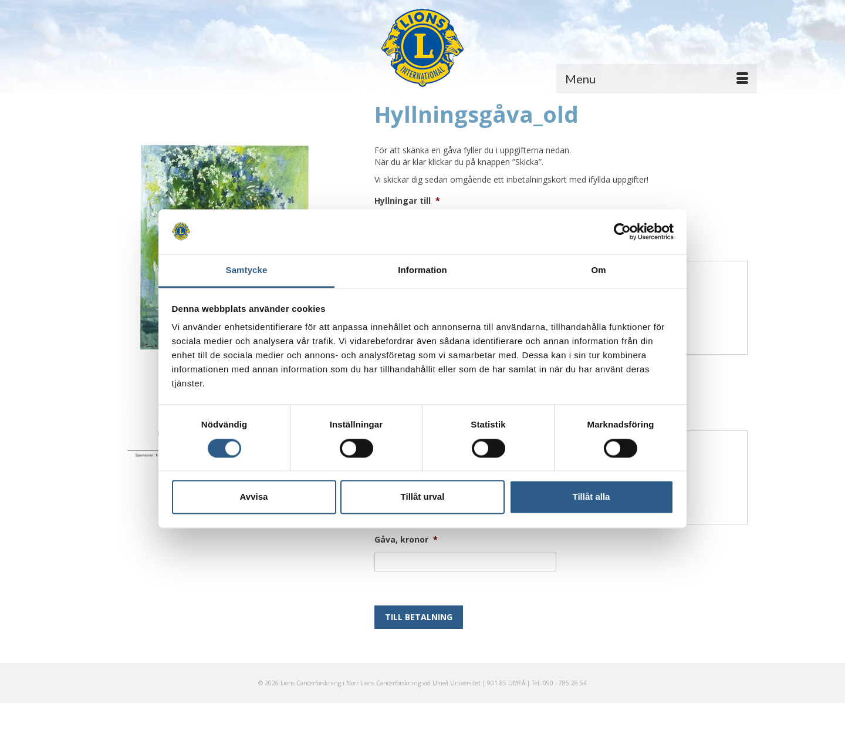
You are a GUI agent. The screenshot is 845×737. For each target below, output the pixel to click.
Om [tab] (598, 270)
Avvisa (254, 497)
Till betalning (418, 616)
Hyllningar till (407, 201)
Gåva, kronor (406, 539)
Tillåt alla (591, 497)
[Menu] (656, 78)
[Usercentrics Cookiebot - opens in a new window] (622, 231)
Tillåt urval (423, 497)
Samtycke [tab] (247, 270)
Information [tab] (422, 270)
